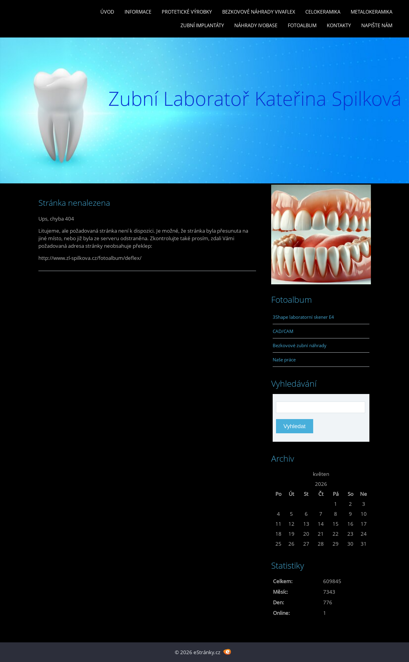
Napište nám (376, 25)
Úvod (107, 11)
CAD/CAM (283, 331)
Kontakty (339, 25)
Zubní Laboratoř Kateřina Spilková (254, 98)
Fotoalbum (302, 25)
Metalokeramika (371, 11)
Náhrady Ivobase (256, 25)
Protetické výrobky (187, 11)
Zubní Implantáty (202, 25)
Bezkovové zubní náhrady (299, 345)
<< (278, 473)
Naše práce (284, 360)
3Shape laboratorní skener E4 (303, 317)
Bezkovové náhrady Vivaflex (258, 11)
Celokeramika (322, 11)
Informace (138, 11)
